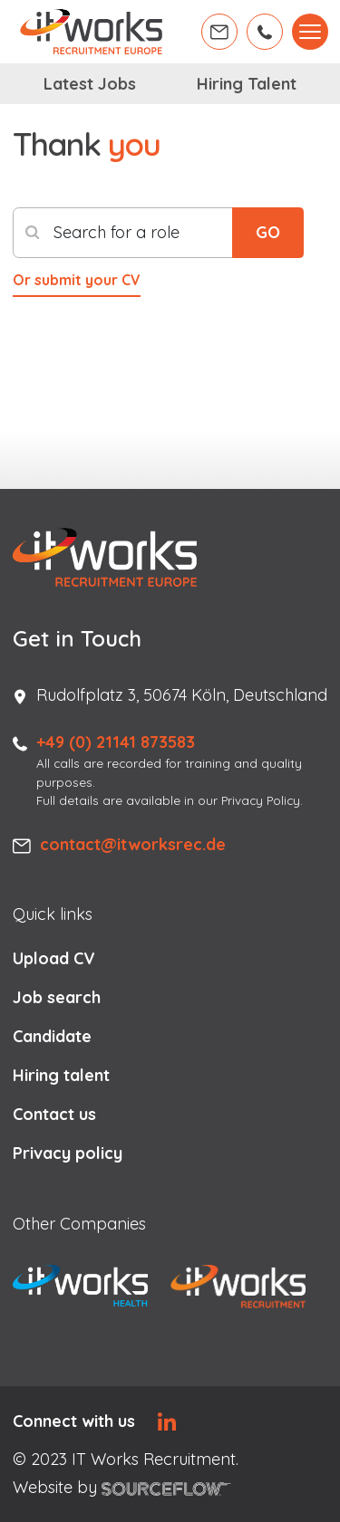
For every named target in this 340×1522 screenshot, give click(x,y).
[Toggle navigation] (310, 32)
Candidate (52, 1036)
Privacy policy (67, 1153)
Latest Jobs (90, 83)
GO (268, 232)
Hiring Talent (246, 83)
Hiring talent (61, 1075)
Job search (57, 997)
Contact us (54, 1114)
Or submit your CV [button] (77, 280)
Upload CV (54, 958)
